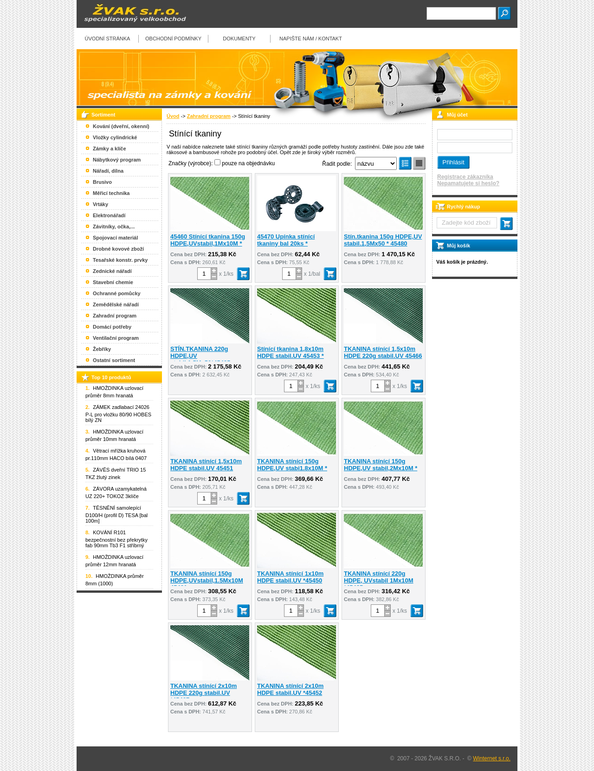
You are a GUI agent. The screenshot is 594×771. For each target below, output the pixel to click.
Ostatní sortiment (114, 360)
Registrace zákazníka (465, 177)
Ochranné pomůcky (117, 293)
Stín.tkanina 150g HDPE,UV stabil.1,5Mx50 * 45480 (383, 240)
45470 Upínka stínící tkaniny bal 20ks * (286, 240)
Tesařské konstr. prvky (120, 260)
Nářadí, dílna (108, 171)
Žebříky (102, 349)
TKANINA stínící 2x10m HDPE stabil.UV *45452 (290, 689)
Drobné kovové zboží (118, 249)
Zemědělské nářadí (116, 304)
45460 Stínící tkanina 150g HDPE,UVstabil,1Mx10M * (207, 240)
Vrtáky (100, 204)
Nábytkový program (117, 159)
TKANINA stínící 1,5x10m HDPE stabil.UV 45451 (206, 465)
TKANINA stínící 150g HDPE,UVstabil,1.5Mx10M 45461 (206, 580)
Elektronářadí (109, 215)
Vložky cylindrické (115, 137)
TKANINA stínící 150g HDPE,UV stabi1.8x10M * (292, 465)
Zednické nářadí (112, 271)
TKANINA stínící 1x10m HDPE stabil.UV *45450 (290, 577)
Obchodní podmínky (173, 38)
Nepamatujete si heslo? (468, 183)
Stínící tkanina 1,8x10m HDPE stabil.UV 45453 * (290, 352)
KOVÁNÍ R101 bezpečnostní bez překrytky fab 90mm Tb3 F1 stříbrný (116, 539)
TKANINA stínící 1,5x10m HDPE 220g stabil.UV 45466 (383, 352)
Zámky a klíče (109, 148)
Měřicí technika (111, 193)
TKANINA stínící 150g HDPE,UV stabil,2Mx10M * (380, 465)
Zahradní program (209, 116)
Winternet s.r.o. (491, 758)
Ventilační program (116, 338)
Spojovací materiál (115, 237)
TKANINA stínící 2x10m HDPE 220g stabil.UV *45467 (203, 692)
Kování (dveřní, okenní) (121, 126)
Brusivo (102, 182)
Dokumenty (239, 38)
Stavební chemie (113, 282)
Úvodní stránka (107, 38)
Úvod (173, 116)
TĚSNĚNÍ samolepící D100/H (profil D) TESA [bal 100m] (116, 514)
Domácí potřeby (112, 327)
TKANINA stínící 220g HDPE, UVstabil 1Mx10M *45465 (378, 580)
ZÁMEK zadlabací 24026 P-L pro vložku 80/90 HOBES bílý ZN (118, 413)
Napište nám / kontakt (310, 38)
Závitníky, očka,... (114, 226)
